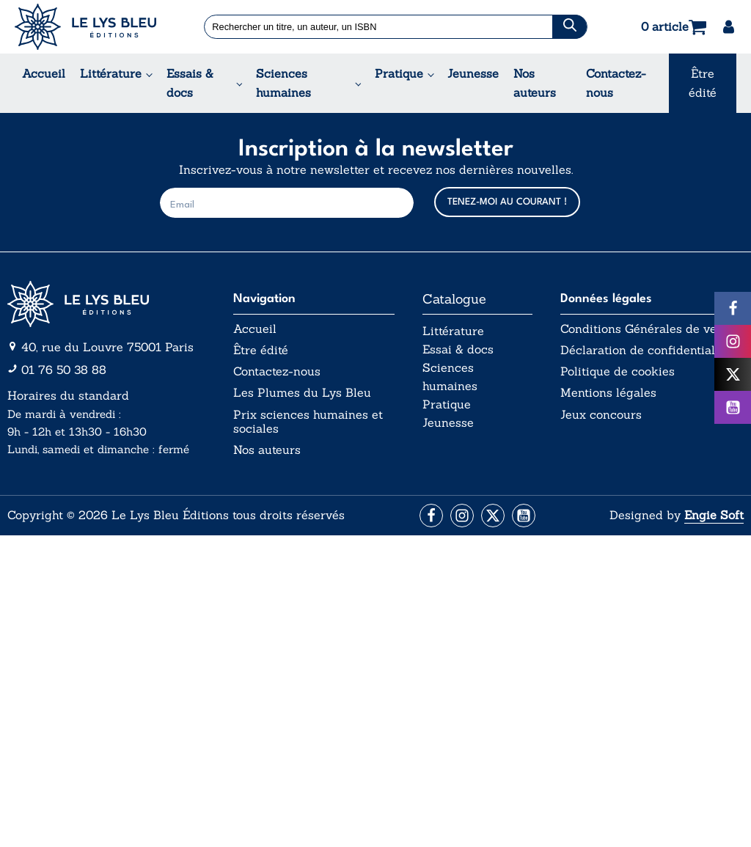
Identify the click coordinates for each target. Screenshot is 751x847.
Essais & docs (189, 83)
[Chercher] (569, 27)
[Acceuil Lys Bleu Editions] (85, 27)
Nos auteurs (534, 83)
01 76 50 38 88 (63, 369)
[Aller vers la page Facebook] (431, 515)
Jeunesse (473, 73)
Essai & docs (458, 349)
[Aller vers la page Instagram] (462, 515)
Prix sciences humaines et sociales (308, 422)
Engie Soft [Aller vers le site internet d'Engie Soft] (714, 514)
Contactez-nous (616, 83)
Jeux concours (601, 415)
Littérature (111, 73)
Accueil (43, 73)
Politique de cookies (617, 371)
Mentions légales (608, 393)
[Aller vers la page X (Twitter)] (493, 515)
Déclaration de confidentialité (644, 350)
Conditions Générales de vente (646, 329)
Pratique (399, 73)
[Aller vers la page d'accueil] (106, 304)
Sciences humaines (283, 83)
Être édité (703, 83)
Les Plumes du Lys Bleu (302, 393)
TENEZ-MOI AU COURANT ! (507, 202)
